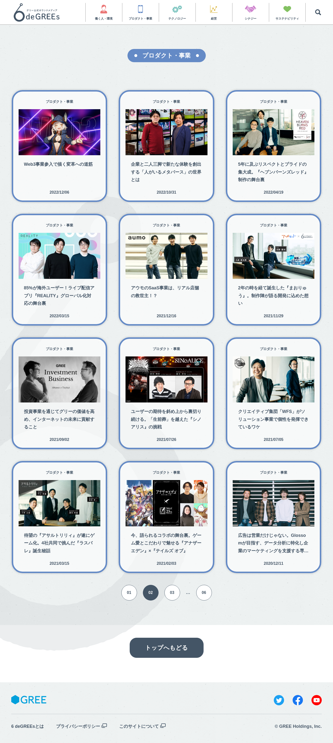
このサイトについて (139, 726)
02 (151, 592)
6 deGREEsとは (27, 726)
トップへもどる (166, 647)
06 (204, 592)
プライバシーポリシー (78, 726)
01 (129, 592)
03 (172, 592)
